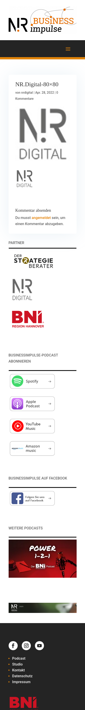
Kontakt (18, 670)
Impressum (21, 682)
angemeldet (41, 218)
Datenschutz (22, 676)
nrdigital (27, 92)
